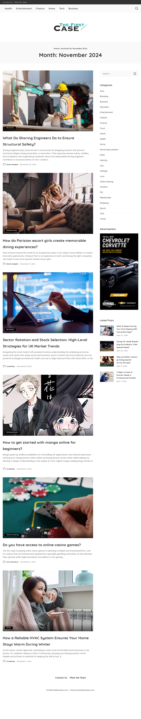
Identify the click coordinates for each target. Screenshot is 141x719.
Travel (103, 219)
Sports (103, 208)
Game (102, 133)
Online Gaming (12, 547)
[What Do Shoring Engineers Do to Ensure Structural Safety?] (48, 100)
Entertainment (12, 445)
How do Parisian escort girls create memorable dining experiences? (40, 246)
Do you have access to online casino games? (42, 559)
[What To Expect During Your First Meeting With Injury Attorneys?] (107, 332)
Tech (102, 213)
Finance (103, 123)
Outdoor (104, 187)
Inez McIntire (12, 581)
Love (102, 176)
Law (102, 165)
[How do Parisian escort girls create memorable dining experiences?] (48, 203)
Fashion (103, 117)
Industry (103, 160)
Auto (102, 91)
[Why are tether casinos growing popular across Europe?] (107, 368)
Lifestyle (103, 171)
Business (10, 128)
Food (102, 128)
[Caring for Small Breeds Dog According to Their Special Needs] (107, 350)
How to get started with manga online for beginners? (45, 457)
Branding (104, 96)
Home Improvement (109, 149)
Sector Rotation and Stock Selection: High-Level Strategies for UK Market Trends (46, 351)
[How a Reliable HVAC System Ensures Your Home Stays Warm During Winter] (48, 619)
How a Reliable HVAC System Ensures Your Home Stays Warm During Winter (46, 662)
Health (103, 139)
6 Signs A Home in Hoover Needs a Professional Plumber (126, 384)
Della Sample (12, 164)
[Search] (136, 8)
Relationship (11, 230)
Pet (101, 192)
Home (56, 49)
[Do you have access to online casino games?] (48, 520)
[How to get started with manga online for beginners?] (48, 417)
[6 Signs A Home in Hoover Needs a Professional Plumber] (107, 385)
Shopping (104, 203)
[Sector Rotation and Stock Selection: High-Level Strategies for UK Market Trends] (48, 309)
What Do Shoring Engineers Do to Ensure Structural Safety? (47, 140)
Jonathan (11, 379)
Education (104, 107)
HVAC (8, 647)
